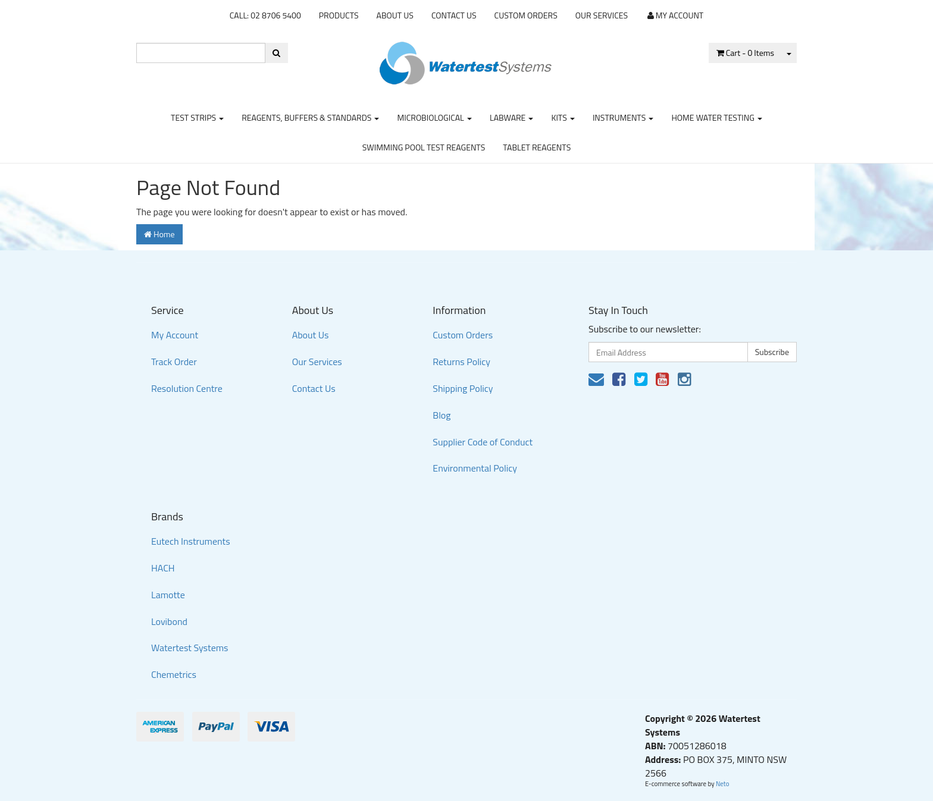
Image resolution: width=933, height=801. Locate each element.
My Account (174, 335)
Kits (562, 117)
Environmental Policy (475, 468)
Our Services (601, 15)
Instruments (623, 117)
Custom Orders (526, 15)
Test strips (197, 117)
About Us (395, 15)
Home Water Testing (716, 117)
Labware (512, 117)
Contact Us (454, 15)
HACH (163, 568)
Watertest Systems (189, 647)
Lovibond (169, 621)
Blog (441, 415)
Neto (723, 784)
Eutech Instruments (190, 541)
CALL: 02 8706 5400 (265, 15)
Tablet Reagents (537, 147)
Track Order (174, 361)
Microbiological (434, 117)
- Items (745, 52)
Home (159, 234)
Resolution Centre (187, 388)
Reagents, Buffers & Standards (310, 117)
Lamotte (168, 595)
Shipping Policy (463, 388)
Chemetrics (173, 674)
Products (339, 15)
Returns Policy (461, 361)
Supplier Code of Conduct (483, 442)
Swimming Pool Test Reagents (424, 147)
